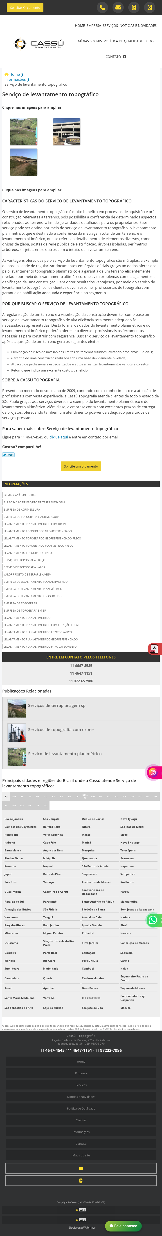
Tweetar (8, 454)
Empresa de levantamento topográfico (32, 596)
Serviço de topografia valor (24, 567)
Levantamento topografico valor (28, 553)
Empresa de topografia (20, 603)
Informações (15, 484)
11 (52, 1050)
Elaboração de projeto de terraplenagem (34, 502)
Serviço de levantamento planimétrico (65, 753)
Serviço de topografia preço (24, 560)
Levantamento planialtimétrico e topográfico (38, 632)
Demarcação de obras (20, 495)
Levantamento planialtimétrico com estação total (41, 625)
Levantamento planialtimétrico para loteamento (40, 647)
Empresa (94, 25)
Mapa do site (81, 1155)
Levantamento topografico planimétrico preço (38, 546)
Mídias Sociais (90, 41)
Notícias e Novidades (138, 25)
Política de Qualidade (123, 41)
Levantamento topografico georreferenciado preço (42, 538)
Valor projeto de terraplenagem (27, 574)
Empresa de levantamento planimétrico (33, 589)
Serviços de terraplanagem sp (57, 705)
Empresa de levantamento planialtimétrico (36, 582)
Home (80, 25)
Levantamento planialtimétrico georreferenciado (41, 639)
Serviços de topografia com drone (61, 729)
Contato (113, 56)
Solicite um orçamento (81, 466)
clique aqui (59, 437)
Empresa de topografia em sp (25, 610)
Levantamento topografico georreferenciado (38, 531)
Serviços (110, 25)
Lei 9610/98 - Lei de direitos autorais (119, 1028)
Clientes (81, 1120)
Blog (149, 41)
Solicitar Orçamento (25, 7)
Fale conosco (123, 1226)
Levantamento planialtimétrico (27, 618)
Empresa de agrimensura (22, 509)
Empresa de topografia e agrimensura (31, 517)
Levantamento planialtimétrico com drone (35, 524)
